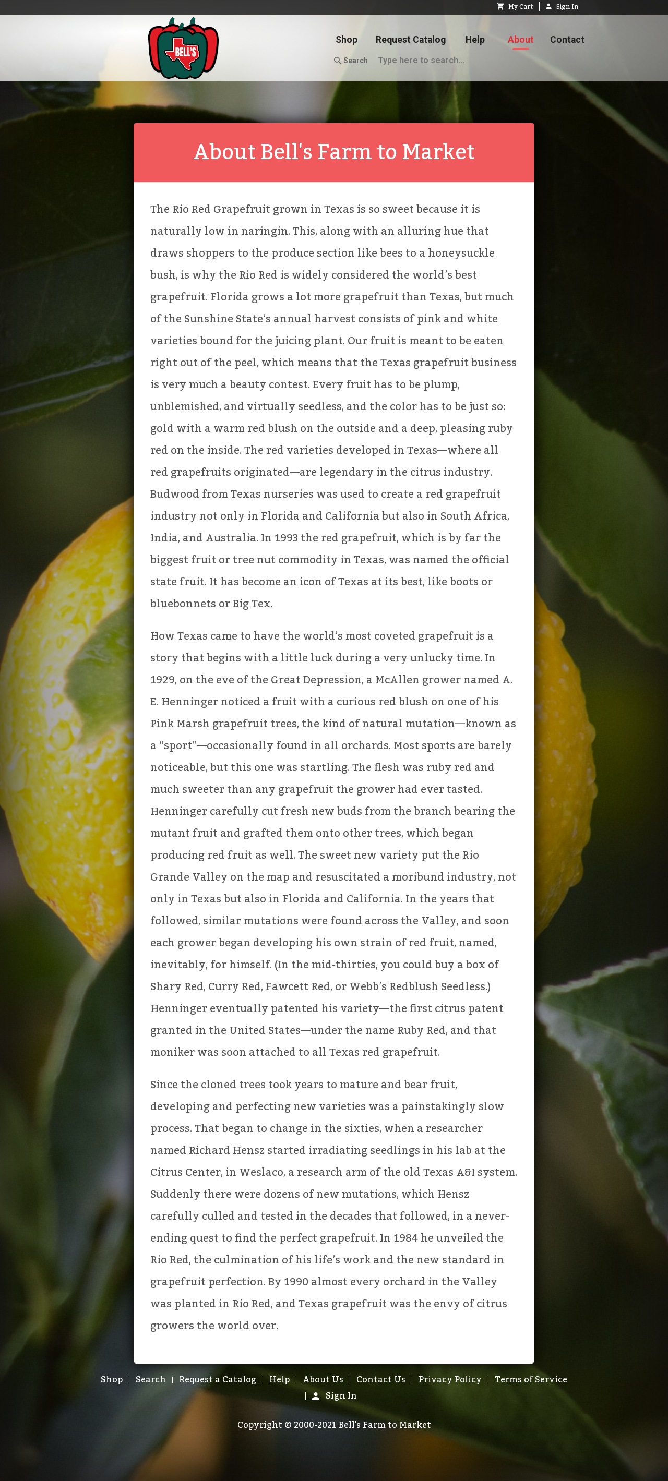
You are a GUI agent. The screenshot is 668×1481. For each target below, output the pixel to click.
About (521, 39)
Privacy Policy (450, 1379)
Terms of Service (531, 1379)
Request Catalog (411, 39)
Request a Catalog (217, 1379)
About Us (323, 1379)
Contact (567, 39)
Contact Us (380, 1379)
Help (475, 39)
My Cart (515, 7)
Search (351, 61)
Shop (346, 39)
